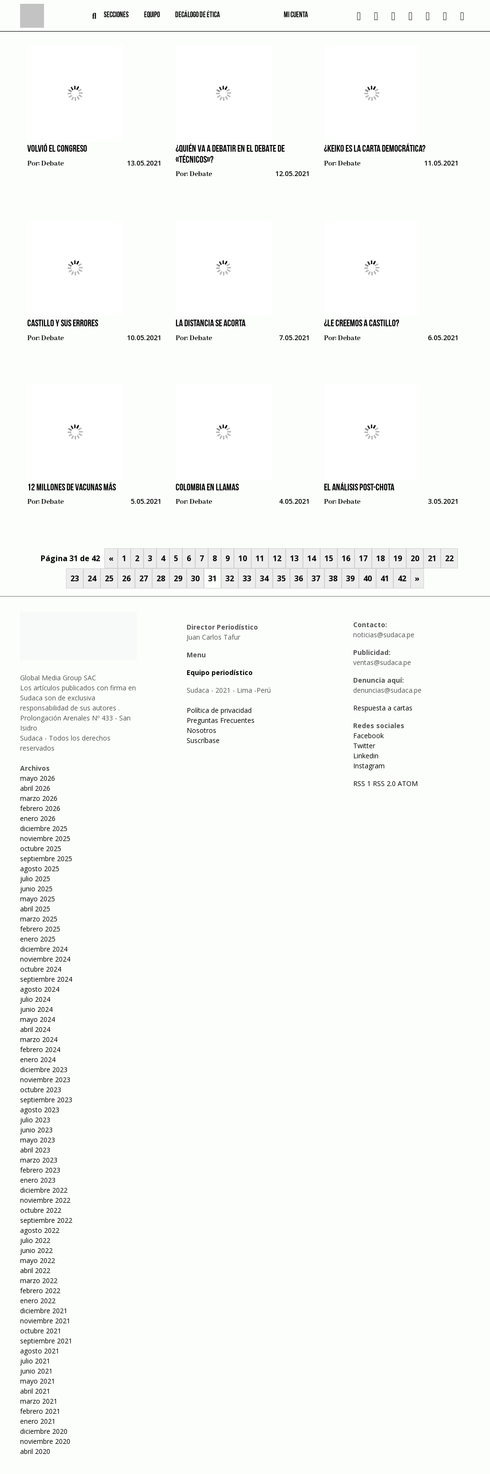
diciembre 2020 (43, 1431)
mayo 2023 (37, 1139)
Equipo (152, 15)
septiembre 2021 (46, 1340)
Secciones (116, 15)
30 (195, 578)
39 (350, 578)
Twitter (364, 745)
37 (316, 578)
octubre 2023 (40, 1089)
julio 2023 (35, 1119)
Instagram (369, 765)
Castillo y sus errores (62, 324)
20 (415, 558)
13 (294, 558)
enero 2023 (38, 1180)
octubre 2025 (40, 848)
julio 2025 (35, 878)
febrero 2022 (40, 1290)
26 (126, 578)
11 (260, 558)
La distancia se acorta (210, 324)
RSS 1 (363, 783)
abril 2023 (35, 1149)
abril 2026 (35, 788)
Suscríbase (203, 740)
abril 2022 (35, 1270)
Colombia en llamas (207, 488)
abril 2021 (35, 1391)
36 (298, 578)
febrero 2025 (40, 928)
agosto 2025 (39, 868)
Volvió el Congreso (57, 149)
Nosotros (201, 730)
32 (229, 578)
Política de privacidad (219, 710)
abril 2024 (35, 1029)
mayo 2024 (37, 1019)
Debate (52, 163)
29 (178, 578)
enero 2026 (38, 818)
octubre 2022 (40, 1210)
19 (397, 558)
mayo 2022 (37, 1260)
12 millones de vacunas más (71, 488)
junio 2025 (36, 888)
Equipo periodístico (220, 672)
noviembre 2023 (45, 1079)
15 (328, 558)
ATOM (408, 783)
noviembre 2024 (45, 959)
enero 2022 (38, 1300)
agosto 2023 (39, 1109)
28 (160, 578)
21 (432, 558)
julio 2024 (35, 999)
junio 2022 (36, 1250)
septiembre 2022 (46, 1220)
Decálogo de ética (197, 15)
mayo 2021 (37, 1380)
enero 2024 (38, 1059)
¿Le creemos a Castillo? (361, 324)
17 (363, 558)
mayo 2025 (37, 898)
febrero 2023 (40, 1170)
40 (367, 578)
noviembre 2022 (45, 1200)
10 (242, 558)
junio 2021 (36, 1370)
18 (380, 558)
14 (311, 558)
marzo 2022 (38, 1280)
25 (109, 578)
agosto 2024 (39, 989)
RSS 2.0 (384, 783)
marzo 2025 (38, 918)
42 (402, 578)
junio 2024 (36, 1009)
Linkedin (366, 755)
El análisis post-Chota (359, 488)
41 (384, 578)
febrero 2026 (40, 808)
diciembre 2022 (43, 1190)
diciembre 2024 (43, 948)
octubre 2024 (40, 969)
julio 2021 (35, 1360)
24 (92, 578)
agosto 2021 (39, 1350)
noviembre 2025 (45, 838)
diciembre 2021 (43, 1310)
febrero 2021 (40, 1411)
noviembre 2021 (45, 1320)
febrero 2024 (40, 1049)
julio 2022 (35, 1240)
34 (264, 578)
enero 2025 (38, 938)
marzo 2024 (38, 1039)
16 (346, 558)
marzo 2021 (38, 1401)
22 (449, 558)
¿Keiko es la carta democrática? (374, 149)
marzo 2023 (38, 1159)
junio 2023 (36, 1129)
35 (281, 578)
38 (333, 578)
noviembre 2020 (45, 1441)
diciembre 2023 (43, 1069)
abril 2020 (35, 1451)
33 (247, 578)
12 (277, 558)
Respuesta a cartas (382, 707)
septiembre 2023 (46, 1099)
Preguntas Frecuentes (221, 720)
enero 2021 (38, 1421)
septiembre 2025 (46, 858)
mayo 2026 (37, 778)
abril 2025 (35, 908)
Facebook (368, 735)
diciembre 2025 (43, 828)
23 (74, 578)
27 (143, 578)
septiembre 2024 (46, 979)
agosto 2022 (39, 1230)
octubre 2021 (40, 1330)
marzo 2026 (38, 798)
